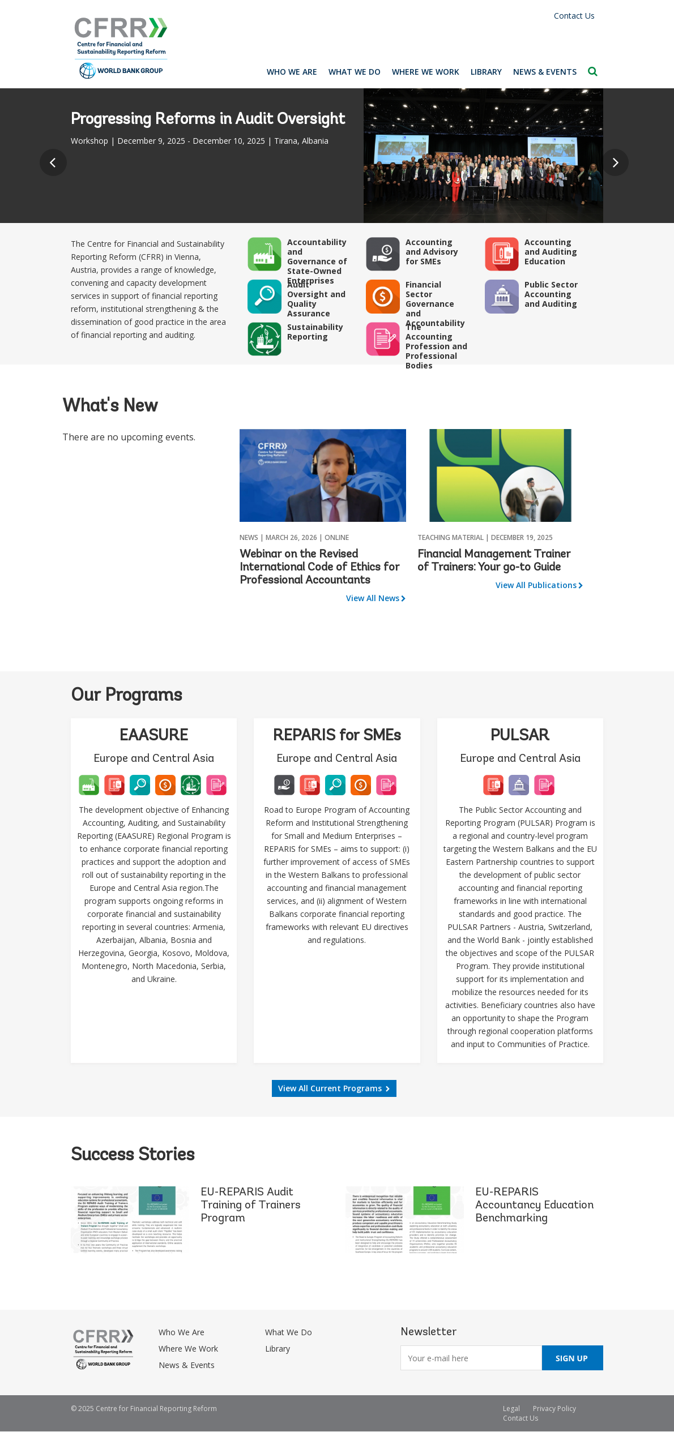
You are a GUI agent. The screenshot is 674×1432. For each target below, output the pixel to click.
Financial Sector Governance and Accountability (435, 303)
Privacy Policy (554, 1408)
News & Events (545, 71)
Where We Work (425, 71)
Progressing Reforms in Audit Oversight (208, 120)
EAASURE (154, 736)
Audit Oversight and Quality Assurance (316, 299)
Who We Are (292, 71)
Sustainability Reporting (315, 331)
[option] (337, 155)
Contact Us (574, 15)
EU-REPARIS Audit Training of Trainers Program (251, 1205)
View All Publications (536, 585)
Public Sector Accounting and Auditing (551, 294)
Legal (511, 1408)
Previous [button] (56, 166)
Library (486, 71)
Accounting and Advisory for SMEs (432, 252)
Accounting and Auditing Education (550, 252)
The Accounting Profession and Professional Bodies (436, 346)
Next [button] (618, 166)
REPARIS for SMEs (337, 736)
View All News (372, 598)
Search (593, 71)
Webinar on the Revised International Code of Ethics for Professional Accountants (319, 567)
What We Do (355, 71)
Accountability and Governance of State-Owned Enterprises (317, 261)
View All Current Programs (330, 1088)
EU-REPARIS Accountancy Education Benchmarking (534, 1205)
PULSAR (519, 736)
